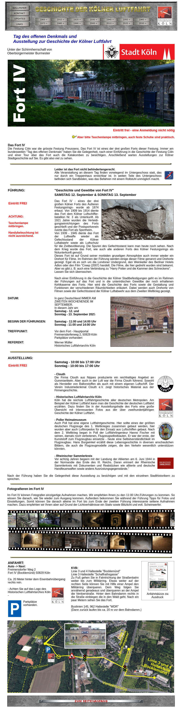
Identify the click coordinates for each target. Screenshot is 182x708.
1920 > (77, 19)
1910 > (60, 19)
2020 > (126, 23)
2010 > (110, 23)
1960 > (142, 19)
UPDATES (19, 18)
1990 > (77, 23)
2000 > (93, 23)
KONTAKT (19, 13)
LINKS (19, 24)
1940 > (110, 19)
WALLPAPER (19, 8)
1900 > (43, 19)
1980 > (60, 23)
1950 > (126, 19)
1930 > (93, 19)
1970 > (43, 23)
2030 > (142, 23)
